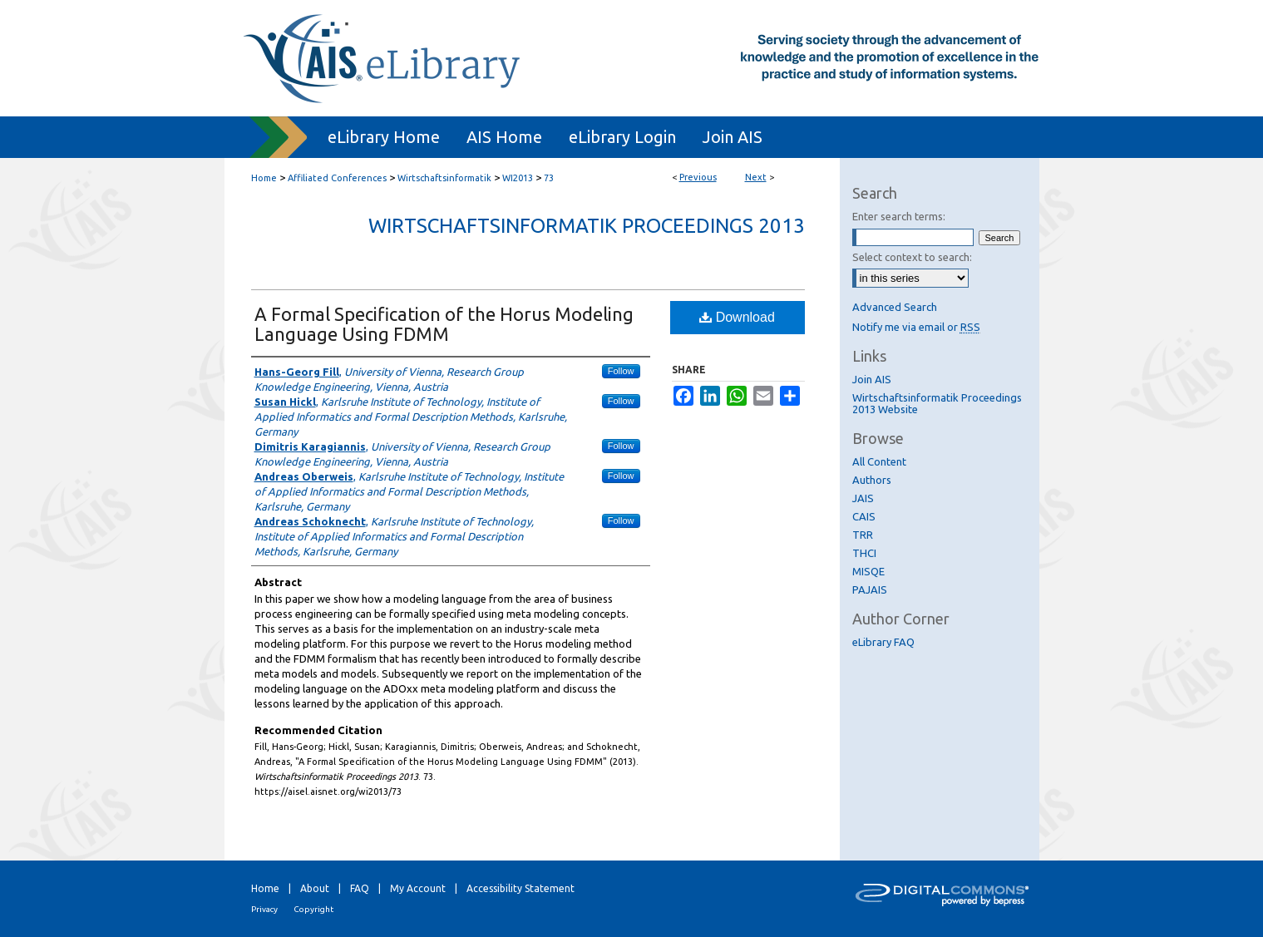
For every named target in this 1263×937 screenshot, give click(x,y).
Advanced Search (894, 307)
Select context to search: (912, 257)
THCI (864, 553)
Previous (698, 177)
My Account (418, 888)
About (314, 888)
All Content (879, 461)
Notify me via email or (916, 327)
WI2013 (517, 178)
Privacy (264, 909)
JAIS (863, 498)
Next (756, 177)
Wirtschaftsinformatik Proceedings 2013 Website (937, 403)
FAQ (359, 888)
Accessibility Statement (520, 888)
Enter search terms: (898, 216)
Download (737, 317)
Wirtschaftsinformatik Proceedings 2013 (586, 226)
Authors (871, 480)
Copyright (313, 909)
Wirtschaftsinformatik (444, 178)
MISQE (868, 571)
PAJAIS (869, 589)
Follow (621, 371)
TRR (862, 534)
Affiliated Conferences (337, 178)
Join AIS (871, 379)
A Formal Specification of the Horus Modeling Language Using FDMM (444, 323)
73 (549, 178)
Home (264, 178)
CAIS (864, 516)
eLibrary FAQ (883, 642)
